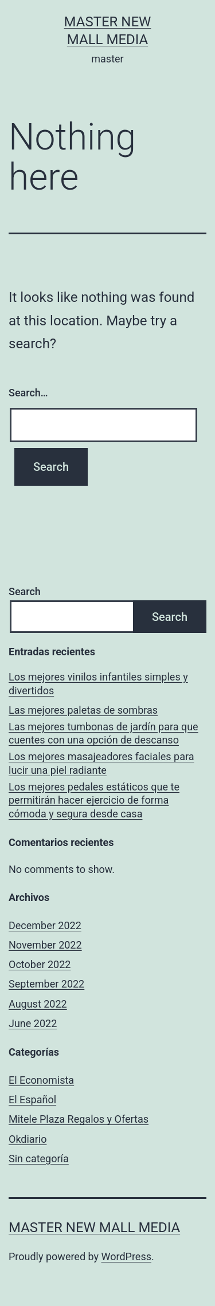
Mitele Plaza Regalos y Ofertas (78, 1119)
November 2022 (45, 945)
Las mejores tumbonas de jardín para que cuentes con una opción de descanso (103, 733)
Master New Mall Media (94, 1228)
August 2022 (38, 1004)
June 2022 (33, 1023)
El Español (32, 1099)
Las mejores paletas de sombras (83, 710)
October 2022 (40, 964)
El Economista (41, 1080)
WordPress (126, 1256)
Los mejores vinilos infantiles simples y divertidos (98, 683)
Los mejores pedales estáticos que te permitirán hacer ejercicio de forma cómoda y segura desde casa (94, 800)
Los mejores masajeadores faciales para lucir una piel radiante (101, 763)
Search (25, 591)
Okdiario (27, 1139)
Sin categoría (39, 1158)
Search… (28, 393)
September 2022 (46, 984)
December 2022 (45, 925)
